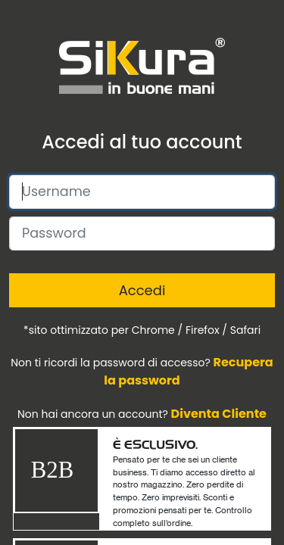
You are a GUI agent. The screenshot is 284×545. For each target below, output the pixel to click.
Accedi (142, 290)
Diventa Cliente (219, 413)
